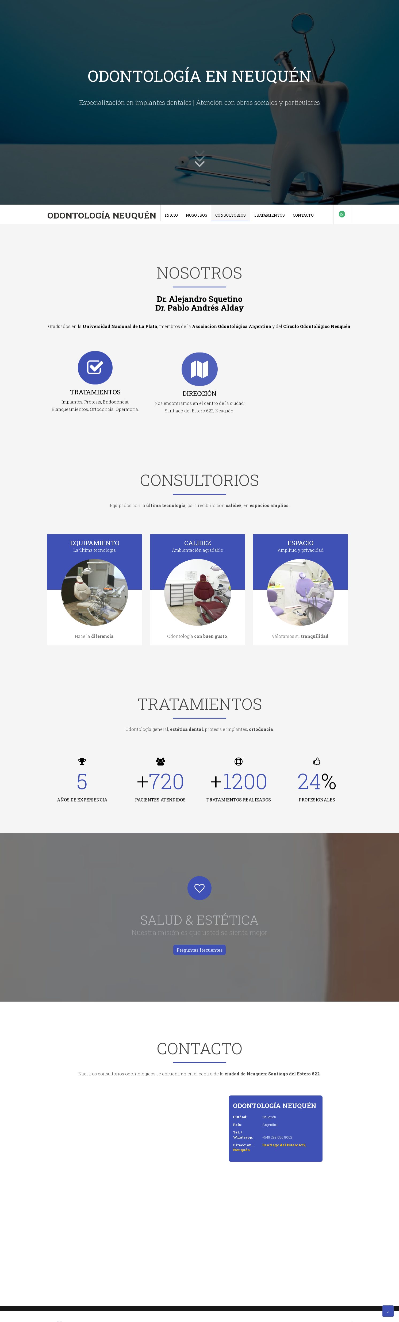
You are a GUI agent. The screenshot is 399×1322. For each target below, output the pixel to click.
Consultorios (230, 215)
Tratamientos (269, 215)
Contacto (303, 215)
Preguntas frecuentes (199, 951)
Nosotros (196, 215)
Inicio (171, 215)
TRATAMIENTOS (95, 394)
